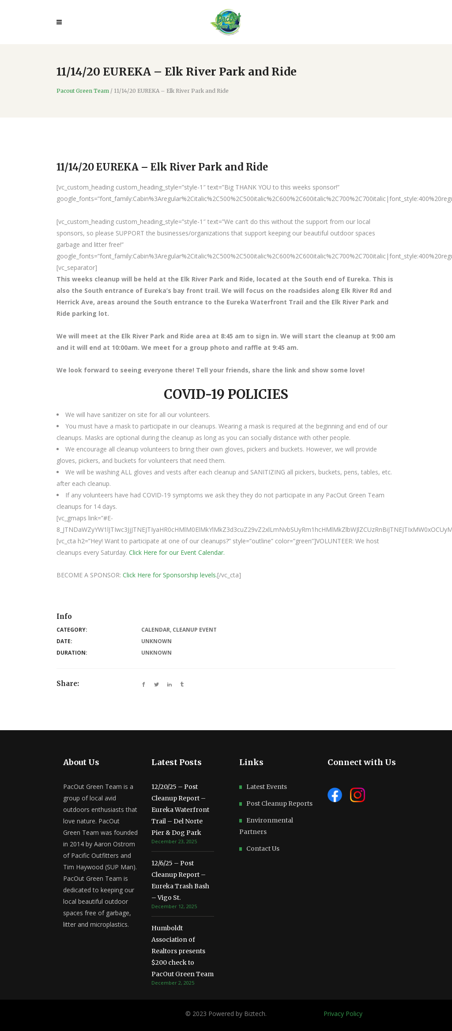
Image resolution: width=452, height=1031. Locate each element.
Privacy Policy (343, 1013)
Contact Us (262, 849)
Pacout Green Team (82, 91)
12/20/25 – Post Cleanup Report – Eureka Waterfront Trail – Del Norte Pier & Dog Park (180, 810)
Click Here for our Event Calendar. (177, 552)
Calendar (155, 629)
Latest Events (266, 787)
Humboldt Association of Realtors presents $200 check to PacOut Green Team (182, 951)
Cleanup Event (195, 629)
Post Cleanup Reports (279, 803)
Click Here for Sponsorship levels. (170, 575)
